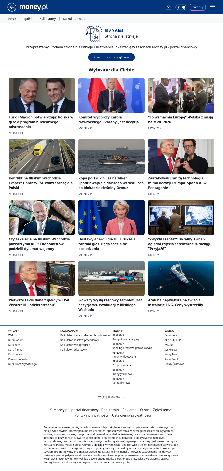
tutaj (127, 462)
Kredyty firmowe (122, 374)
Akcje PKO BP (172, 340)
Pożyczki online (121, 365)
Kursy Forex (171, 354)
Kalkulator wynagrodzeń (75, 345)
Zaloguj (198, 7)
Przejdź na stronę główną (111, 57)
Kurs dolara (15, 354)
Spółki (28, 19)
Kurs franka (15, 349)
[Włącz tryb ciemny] (181, 7)
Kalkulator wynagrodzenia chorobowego (85, 335)
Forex (12, 19)
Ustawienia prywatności (130, 415)
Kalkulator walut (74, 19)
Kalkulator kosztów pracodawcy (79, 340)
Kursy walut (15, 340)
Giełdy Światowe (174, 364)
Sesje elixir (170, 349)
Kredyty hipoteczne (124, 356)
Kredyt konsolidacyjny (125, 339)
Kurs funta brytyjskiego (22, 364)
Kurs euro (14, 345)
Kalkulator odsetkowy (73, 349)
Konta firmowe (121, 383)
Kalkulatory (48, 19)
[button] (212, 7)
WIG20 (168, 345)
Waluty (12, 335)
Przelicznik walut (18, 359)
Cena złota (170, 335)
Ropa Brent (171, 359)
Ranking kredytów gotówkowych (132, 348)
